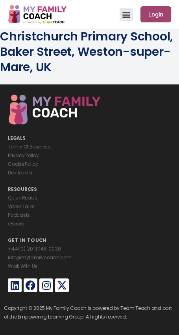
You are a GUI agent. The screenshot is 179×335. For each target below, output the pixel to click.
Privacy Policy (23, 155)
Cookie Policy (23, 164)
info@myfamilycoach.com (40, 257)
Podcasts (19, 215)
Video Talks (21, 206)
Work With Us (22, 266)
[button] (126, 14)
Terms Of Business (29, 146)
